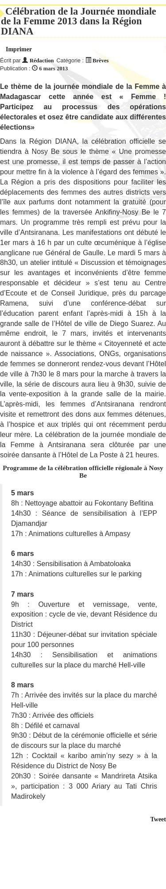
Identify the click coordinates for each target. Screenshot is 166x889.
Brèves (100, 60)
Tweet (158, 819)
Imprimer (19, 49)
